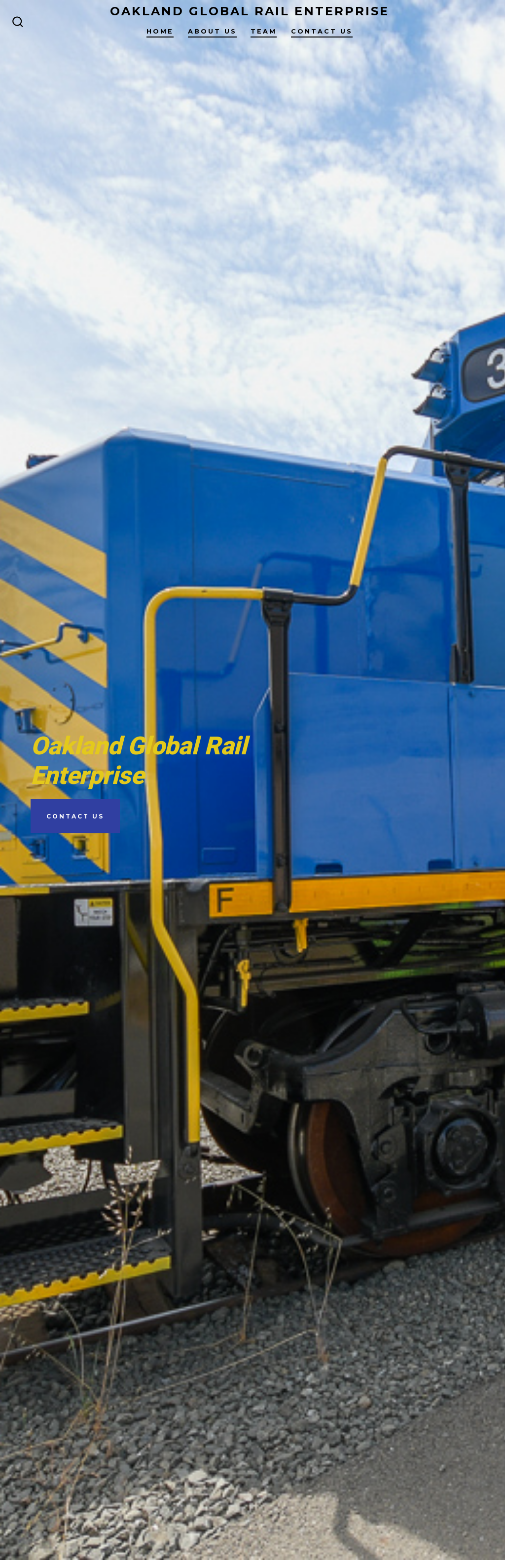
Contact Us (322, 31)
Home (160, 31)
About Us (212, 31)
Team (264, 31)
